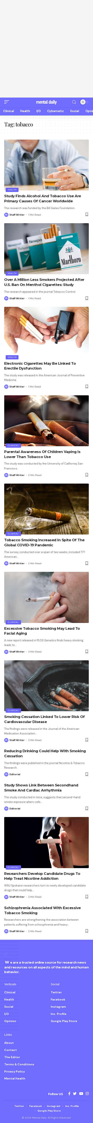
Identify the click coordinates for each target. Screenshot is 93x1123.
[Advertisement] (46, 48)
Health (12, 189)
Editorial (14, 774)
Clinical (13, 445)
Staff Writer (17, 214)
